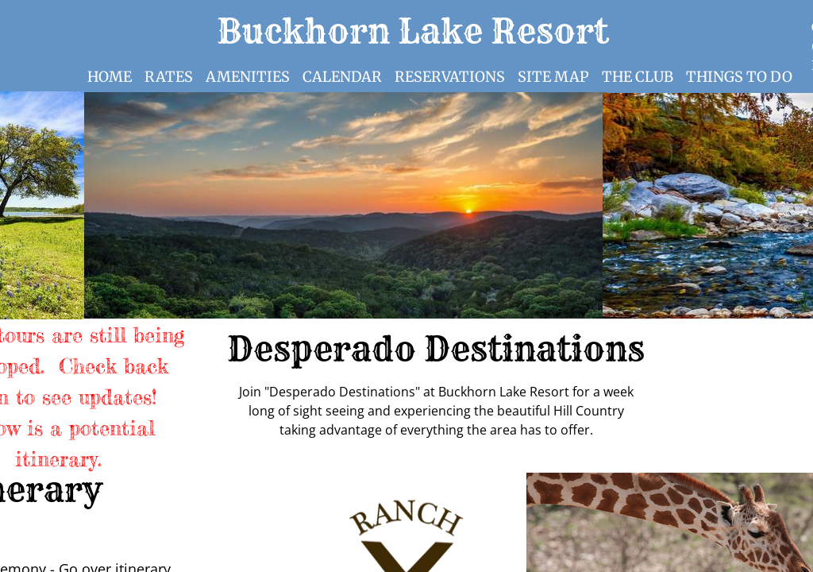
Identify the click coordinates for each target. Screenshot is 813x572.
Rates (168, 77)
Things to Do (739, 77)
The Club (637, 77)
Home (109, 77)
